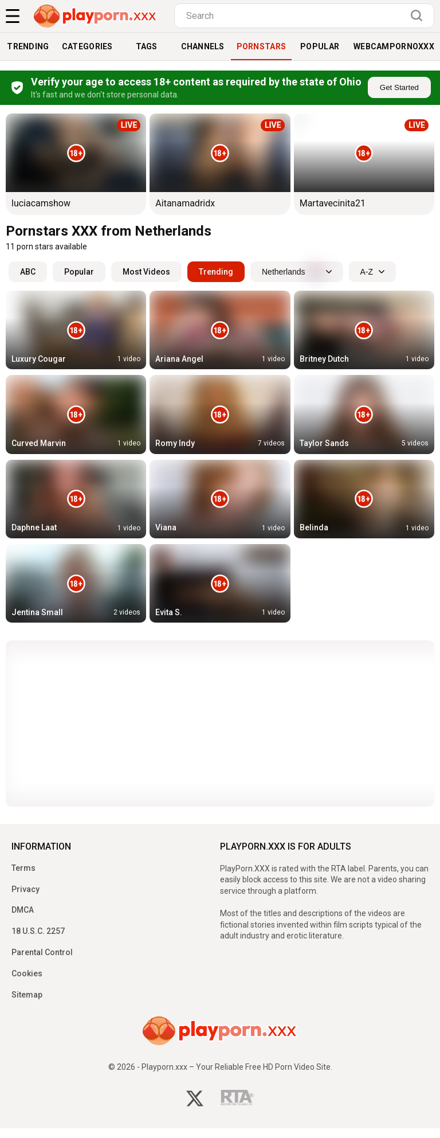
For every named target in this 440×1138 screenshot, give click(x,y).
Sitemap (26, 994)
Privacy (25, 889)
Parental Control (42, 952)
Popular (319, 46)
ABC (28, 271)
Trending (28, 46)
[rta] (237, 1100)
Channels (203, 46)
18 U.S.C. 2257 (38, 931)
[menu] (12, 16)
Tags (147, 46)
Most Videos (146, 271)
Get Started (399, 87)
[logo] (95, 16)
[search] (419, 15)
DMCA (22, 909)
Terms (23, 868)
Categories (87, 46)
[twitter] (194, 1100)
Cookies (26, 973)
